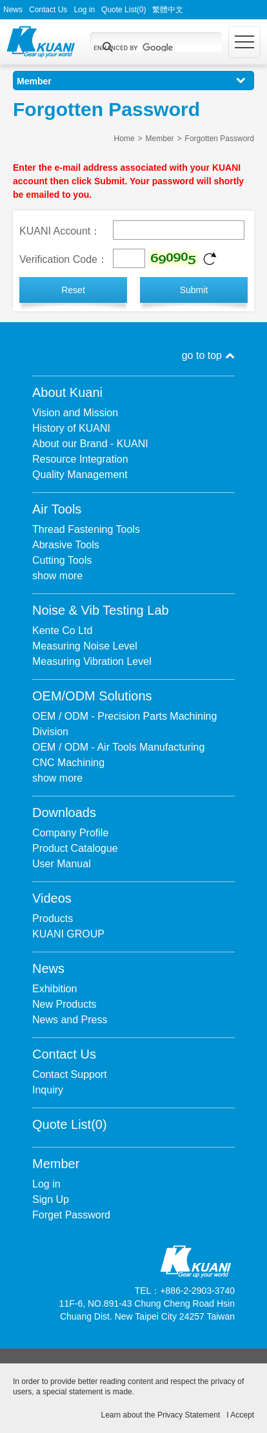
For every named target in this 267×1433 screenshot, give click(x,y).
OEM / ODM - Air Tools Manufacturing (118, 747)
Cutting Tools (62, 560)
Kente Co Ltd (62, 630)
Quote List (123, 9)
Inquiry (47, 1089)
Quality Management (80, 474)
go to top (202, 355)
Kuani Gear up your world (40, 42)
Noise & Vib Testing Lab (100, 610)
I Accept (240, 1414)
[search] (141, 47)
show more (57, 575)
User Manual (61, 863)
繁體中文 (167, 9)
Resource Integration (80, 459)
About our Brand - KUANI (90, 443)
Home (124, 138)
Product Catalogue (75, 848)
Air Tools (56, 509)
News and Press (70, 1019)
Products (52, 918)
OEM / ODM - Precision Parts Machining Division (124, 724)
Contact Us (48, 9)
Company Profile (70, 832)
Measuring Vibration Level (92, 661)
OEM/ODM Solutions (92, 696)
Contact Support (69, 1074)
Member (160, 138)
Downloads (64, 812)
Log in (84, 9)
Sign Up (50, 1199)
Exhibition (54, 988)
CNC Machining (68, 762)
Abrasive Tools (65, 544)
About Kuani (67, 392)
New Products (64, 1004)
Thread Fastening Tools (86, 529)
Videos (52, 898)
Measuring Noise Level (84, 645)
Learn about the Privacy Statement (161, 1414)
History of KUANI (71, 428)
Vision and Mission (75, 412)
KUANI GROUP (68, 933)
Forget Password (71, 1214)
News (13, 9)
